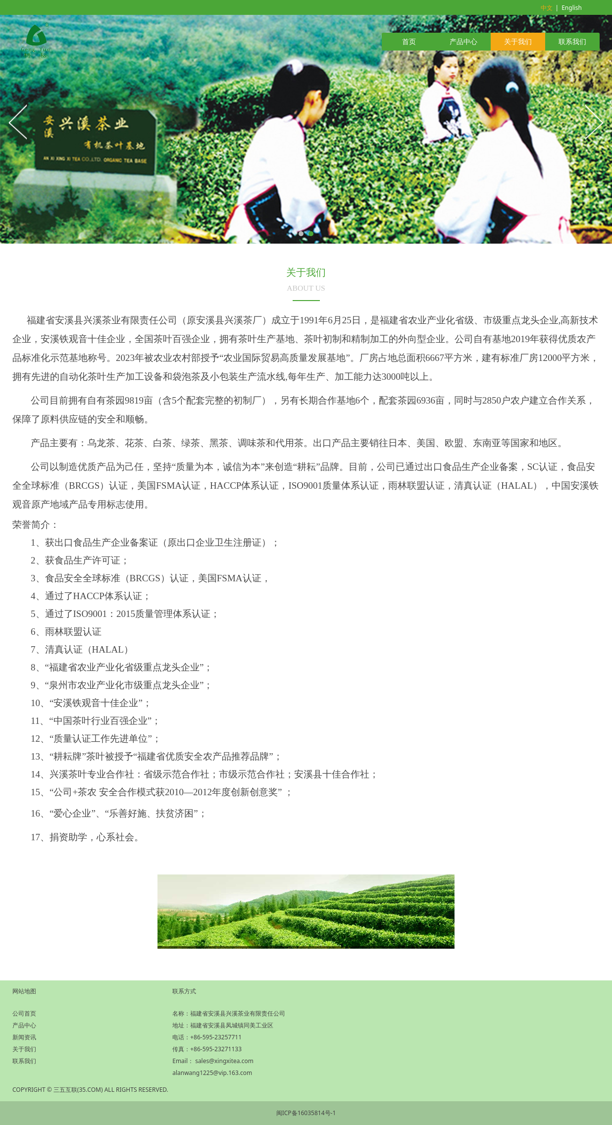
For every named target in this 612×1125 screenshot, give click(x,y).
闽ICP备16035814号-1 (306, 1113)
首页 (409, 41)
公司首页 (24, 1013)
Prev (18, 122)
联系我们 (572, 41)
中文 (547, 7)
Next (593, 122)
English (571, 7)
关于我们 (518, 41)
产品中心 (463, 41)
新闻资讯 (24, 1037)
